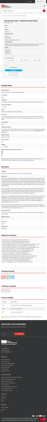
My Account (29, 1)
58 (1, 219)
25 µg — (10, 60)
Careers (2, 400)
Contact (2, 398)
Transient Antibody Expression (7, 388)
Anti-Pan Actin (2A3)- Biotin (17, 312)
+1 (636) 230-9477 (5, 348)
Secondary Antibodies (5, 370)
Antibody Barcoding (5, 384)
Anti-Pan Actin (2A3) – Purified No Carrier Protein (21, 305)
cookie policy (33, 420)
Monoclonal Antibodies (5, 367)
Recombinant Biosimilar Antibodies (8, 363)
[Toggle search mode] (8, 11)
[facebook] (1, 346)
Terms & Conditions (5, 407)
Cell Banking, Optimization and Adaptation (9, 386)
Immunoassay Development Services (8, 379)
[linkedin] (6, 346)
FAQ (2, 411)
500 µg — (37, 60)
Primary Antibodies (4, 369)
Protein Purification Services (6, 390)
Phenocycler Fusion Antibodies (7, 365)
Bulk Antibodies (5, 359)
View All (7, 35)
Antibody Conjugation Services (7, 381)
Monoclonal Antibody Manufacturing (8, 383)
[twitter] (3, 346)
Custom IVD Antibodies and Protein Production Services (11, 377)
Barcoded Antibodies (5, 361)
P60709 (3, 223)
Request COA (5, 290)
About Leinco (3, 396)
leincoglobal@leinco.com (6, 351)
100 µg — (24, 60)
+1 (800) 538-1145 (5, 350)
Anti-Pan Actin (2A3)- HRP (16, 308)
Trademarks (3, 409)
